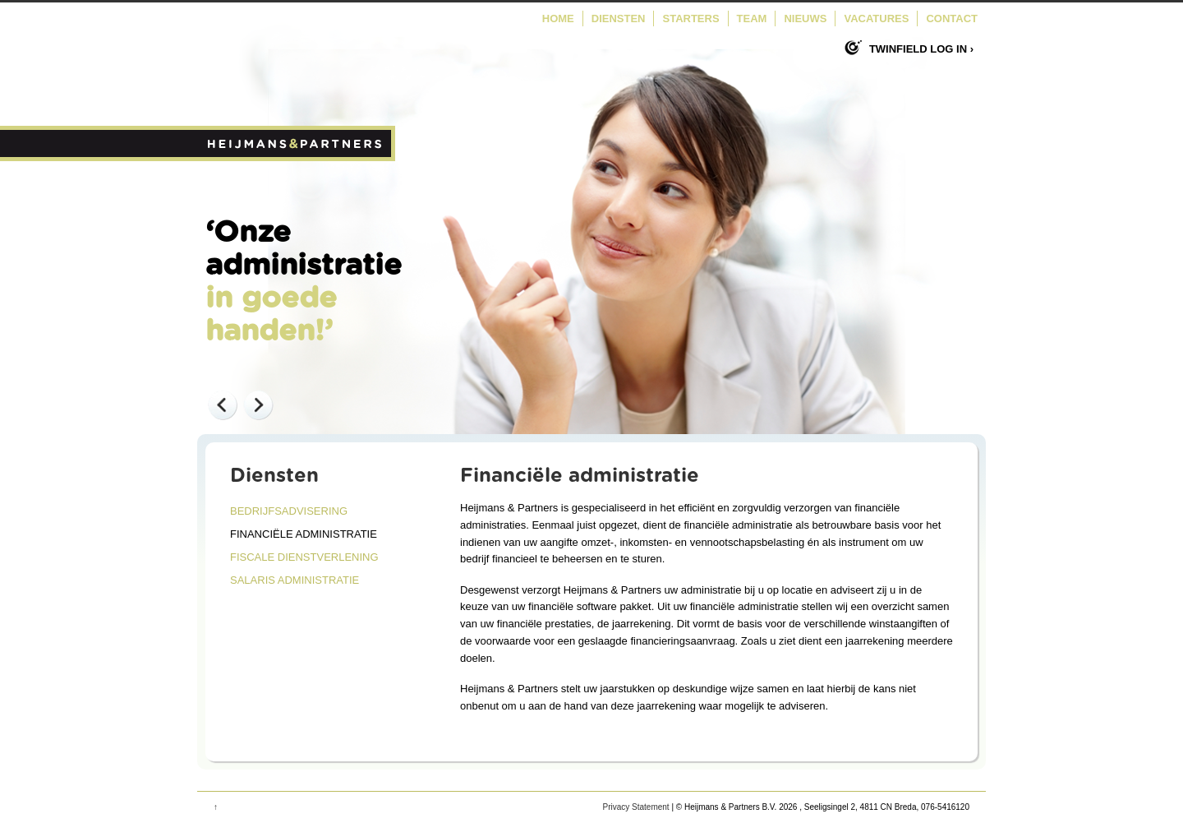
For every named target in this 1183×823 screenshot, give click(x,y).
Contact (952, 18)
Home (558, 18)
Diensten (619, 18)
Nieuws (805, 18)
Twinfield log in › (921, 49)
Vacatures (876, 18)
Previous (221, 404)
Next (258, 404)
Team (752, 18)
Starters (690, 18)
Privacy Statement (635, 806)
